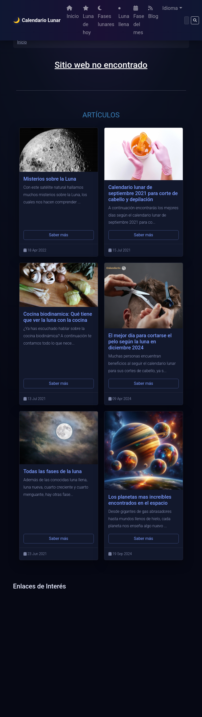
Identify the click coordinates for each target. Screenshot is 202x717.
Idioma (170, 8)
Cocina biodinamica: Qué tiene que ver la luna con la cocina (58, 317)
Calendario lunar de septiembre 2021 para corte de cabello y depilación (143, 193)
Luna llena (123, 17)
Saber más (58, 235)
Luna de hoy (88, 20)
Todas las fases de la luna (53, 471)
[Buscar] (186, 20)
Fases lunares (106, 16)
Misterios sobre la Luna (50, 179)
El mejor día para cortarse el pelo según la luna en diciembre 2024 (140, 341)
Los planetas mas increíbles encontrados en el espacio (139, 500)
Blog (153, 12)
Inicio (72, 12)
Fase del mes (138, 20)
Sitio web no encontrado (101, 65)
